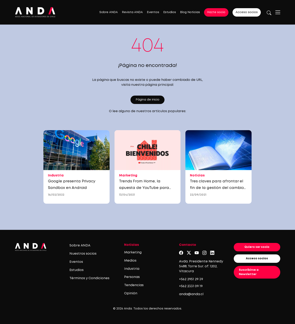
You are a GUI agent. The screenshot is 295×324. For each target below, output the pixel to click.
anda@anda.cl (191, 294)
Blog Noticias (190, 12)
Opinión (130, 293)
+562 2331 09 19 (191, 286)
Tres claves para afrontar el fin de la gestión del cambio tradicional (217, 188)
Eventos (153, 12)
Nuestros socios (82, 253)
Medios (130, 260)
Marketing (133, 252)
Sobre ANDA (108, 12)
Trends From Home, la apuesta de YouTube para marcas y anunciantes (144, 188)
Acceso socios (247, 12)
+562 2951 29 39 (191, 279)
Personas (132, 277)
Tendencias (134, 285)
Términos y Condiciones (89, 278)
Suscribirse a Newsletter (249, 272)
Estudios (169, 12)
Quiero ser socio (256, 247)
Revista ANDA (132, 12)
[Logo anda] (35, 12)
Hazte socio (216, 12)
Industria (131, 268)
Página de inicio (147, 99)
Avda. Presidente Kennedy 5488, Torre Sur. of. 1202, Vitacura (201, 266)
